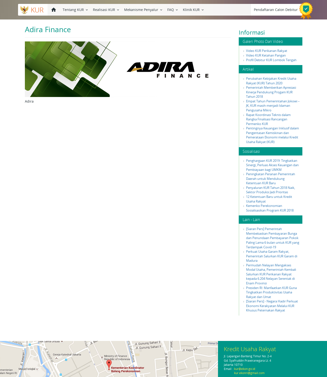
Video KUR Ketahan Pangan (266, 55)
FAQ (173, 9)
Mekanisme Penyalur (143, 9)
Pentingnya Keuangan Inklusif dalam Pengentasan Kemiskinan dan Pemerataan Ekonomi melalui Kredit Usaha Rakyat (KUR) (272, 135)
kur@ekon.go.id (244, 369)
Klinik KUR (194, 9)
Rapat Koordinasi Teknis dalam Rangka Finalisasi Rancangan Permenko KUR (268, 119)
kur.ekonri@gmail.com (249, 373)
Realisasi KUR (106, 9)
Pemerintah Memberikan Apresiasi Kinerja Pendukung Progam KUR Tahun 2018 (271, 92)
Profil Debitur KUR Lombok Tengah (271, 60)
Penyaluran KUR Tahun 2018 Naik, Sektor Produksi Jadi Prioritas (270, 189)
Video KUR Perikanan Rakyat (266, 50)
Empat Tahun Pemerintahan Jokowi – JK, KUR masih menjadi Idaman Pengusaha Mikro (273, 105)
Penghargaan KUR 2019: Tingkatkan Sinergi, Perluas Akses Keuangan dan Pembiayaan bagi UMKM (272, 165)
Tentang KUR (76, 9)
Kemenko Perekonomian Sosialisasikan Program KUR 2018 (270, 208)
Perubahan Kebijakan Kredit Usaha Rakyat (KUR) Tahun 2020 (271, 80)
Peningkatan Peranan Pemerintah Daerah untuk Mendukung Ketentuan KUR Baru (270, 178)
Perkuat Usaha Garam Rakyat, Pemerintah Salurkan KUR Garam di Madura (271, 256)
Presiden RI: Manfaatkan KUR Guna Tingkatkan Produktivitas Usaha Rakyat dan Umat (271, 292)
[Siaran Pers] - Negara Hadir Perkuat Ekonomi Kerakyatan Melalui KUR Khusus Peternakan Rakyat (272, 305)
